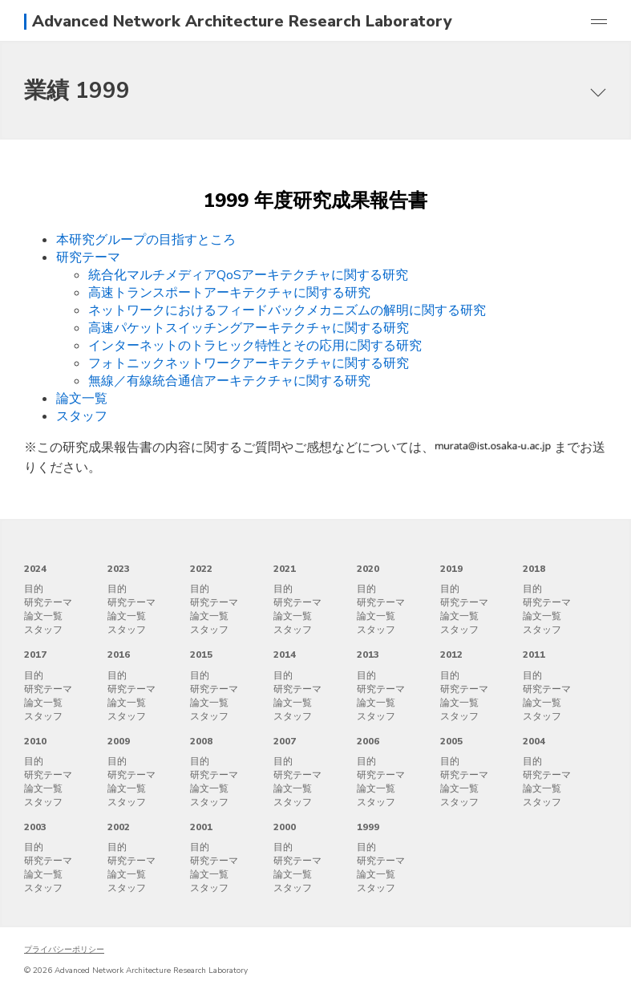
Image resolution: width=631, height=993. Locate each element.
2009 (118, 741)
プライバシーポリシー (64, 949)
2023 (118, 568)
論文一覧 (81, 398)
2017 (35, 654)
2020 (368, 568)
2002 (118, 827)
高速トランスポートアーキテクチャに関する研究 (229, 293)
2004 (534, 741)
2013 (368, 654)
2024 (35, 568)
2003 (35, 827)
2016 (118, 654)
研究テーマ (88, 257)
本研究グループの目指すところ (146, 240)
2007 (284, 741)
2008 (201, 741)
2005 (451, 741)
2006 (368, 741)
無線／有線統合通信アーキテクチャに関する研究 (229, 381)
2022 (201, 568)
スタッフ (81, 416)
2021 (284, 568)
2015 (201, 654)
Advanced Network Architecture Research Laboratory (242, 22)
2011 (534, 654)
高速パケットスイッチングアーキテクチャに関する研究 (248, 328)
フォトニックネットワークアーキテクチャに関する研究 (248, 363)
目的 (33, 588)
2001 (201, 827)
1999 (368, 827)
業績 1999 (77, 90)
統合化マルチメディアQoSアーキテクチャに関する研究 (248, 275)
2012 (451, 654)
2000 (284, 827)
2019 (451, 568)
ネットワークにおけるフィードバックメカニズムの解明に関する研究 (287, 310)
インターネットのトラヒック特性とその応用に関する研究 (255, 346)
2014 (284, 654)
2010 (35, 741)
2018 (534, 568)
